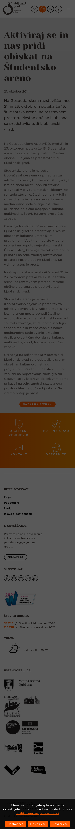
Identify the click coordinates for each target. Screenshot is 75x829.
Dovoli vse (38, 824)
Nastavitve (15, 824)
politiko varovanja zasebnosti (37, 813)
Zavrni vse (60, 824)
